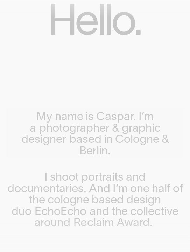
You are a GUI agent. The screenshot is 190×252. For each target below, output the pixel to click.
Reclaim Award (111, 223)
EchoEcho (60, 212)
